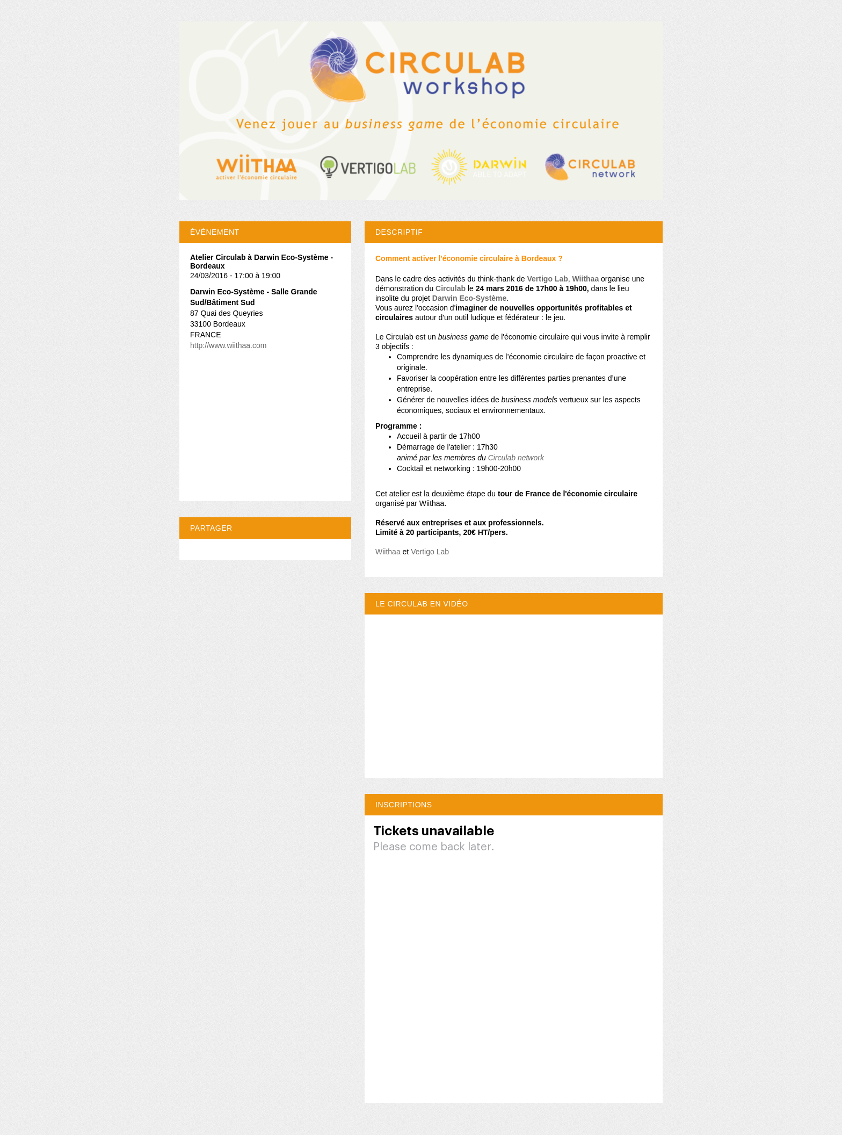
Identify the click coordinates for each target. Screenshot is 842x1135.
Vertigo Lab (547, 278)
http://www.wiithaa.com (228, 345)
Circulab (450, 288)
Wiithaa (388, 551)
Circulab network (516, 457)
